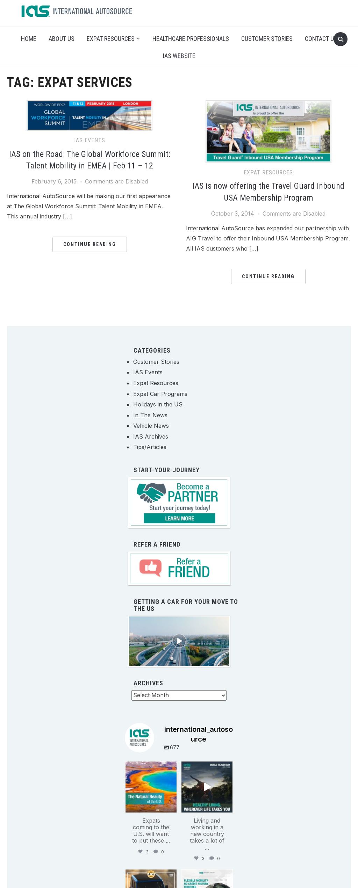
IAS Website (179, 55)
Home (28, 38)
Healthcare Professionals (190, 38)
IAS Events (89, 140)
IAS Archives (150, 436)
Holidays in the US (157, 404)
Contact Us (321, 38)
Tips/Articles (149, 446)
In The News (150, 415)
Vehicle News (151, 425)
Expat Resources (111, 38)
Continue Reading (89, 244)
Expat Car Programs (160, 393)
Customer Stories (267, 38)
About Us (61, 38)
